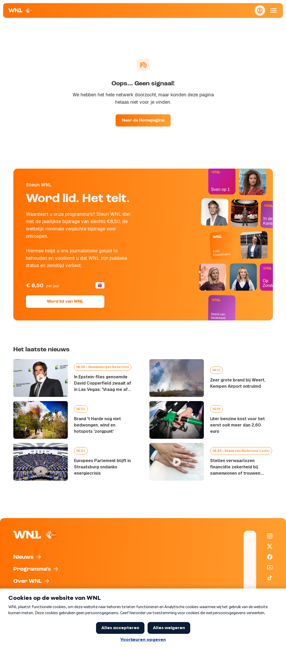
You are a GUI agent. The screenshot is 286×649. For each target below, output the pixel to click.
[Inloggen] (260, 10)
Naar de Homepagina (143, 120)
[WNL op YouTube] (270, 567)
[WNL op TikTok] (270, 578)
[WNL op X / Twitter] (270, 546)
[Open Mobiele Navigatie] (273, 10)
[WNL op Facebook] (270, 557)
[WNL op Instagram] (270, 536)
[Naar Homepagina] (20, 10)
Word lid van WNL (65, 301)
